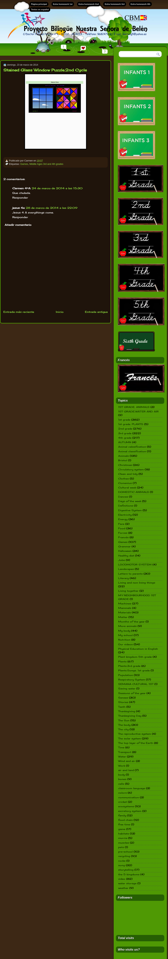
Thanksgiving (126, 711)
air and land (126, 770)
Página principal (39, 4)
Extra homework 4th (140, 4)
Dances (123, 496)
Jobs (121, 560)
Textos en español (40, 9)
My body (124, 630)
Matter (122, 617)
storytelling (125, 869)
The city (123, 729)
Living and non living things (136, 582)
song (121, 865)
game (121, 829)
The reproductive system (134, 733)
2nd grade (125, 428)
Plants (122, 661)
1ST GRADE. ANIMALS (134, 406)
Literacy (123, 578)
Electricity (125, 514)
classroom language (131, 788)
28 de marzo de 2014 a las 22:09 (51, 207)
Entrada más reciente (18, 311)
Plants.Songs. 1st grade (134, 670)
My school (125, 635)
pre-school (125, 851)
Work (121, 765)
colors (122, 792)
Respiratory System (131, 679)
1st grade (124, 419)
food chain (125, 819)
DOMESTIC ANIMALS (133, 491)
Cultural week (127, 487)
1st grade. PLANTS (130, 424)
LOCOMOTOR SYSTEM (135, 564)
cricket (122, 801)
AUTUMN (124, 442)
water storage (127, 883)
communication (128, 797)
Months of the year (131, 621)
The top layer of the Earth (135, 742)
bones (122, 779)
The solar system (129, 738)
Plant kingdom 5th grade (135, 656)
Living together (128, 590)
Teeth (121, 706)
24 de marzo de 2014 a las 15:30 (57, 188)
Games (24, 164)
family (122, 815)
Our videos (125, 644)
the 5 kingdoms (128, 874)
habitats (123, 833)
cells (121, 783)
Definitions (125, 505)
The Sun (123, 720)
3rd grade (124, 433)
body (121, 774)
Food (121, 528)
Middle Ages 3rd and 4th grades (46, 164)
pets (121, 847)
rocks (121, 860)
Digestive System (130, 510)
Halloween (125, 550)
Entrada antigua (96, 311)
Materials (124, 612)
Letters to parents (130, 573)
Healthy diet (126, 555)
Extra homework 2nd (89, 4)
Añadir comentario (18, 224)
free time (124, 824)
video (121, 878)
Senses (123, 697)
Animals (123, 455)
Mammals (124, 607)
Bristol (122, 460)
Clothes (123, 478)
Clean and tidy (128, 473)
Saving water (126, 688)
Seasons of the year (132, 693)
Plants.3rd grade (129, 665)
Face (121, 523)
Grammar (124, 546)
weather (123, 887)
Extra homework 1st (63, 4)
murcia (122, 838)
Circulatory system (131, 469)
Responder (20, 197)
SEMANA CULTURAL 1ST (135, 684)
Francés (123, 537)
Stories (123, 702)
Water (122, 756)
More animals (127, 626)
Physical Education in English (138, 648)
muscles (123, 842)
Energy (122, 519)
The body (124, 724)
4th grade (124, 437)
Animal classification (132, 451)
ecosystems (126, 806)
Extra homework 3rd (115, 4)
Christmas (125, 464)
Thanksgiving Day (129, 715)
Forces (122, 532)
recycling (124, 856)
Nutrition (124, 639)
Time (121, 747)
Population (125, 675)
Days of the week (129, 501)
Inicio (59, 311)
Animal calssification (132, 446)
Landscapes (126, 568)
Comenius (125, 483)
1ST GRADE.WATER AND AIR (138, 411)
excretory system (129, 810)
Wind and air (126, 761)
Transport (124, 752)
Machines (124, 603)
